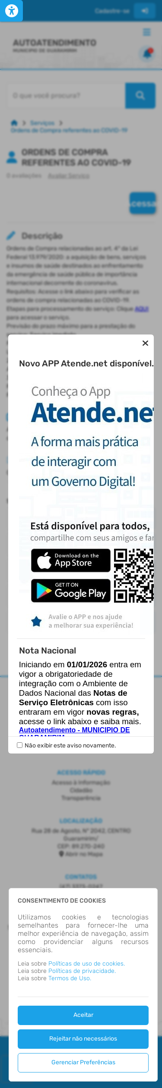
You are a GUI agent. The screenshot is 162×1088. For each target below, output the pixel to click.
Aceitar (83, 1015)
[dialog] (83, 985)
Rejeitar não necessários (83, 1038)
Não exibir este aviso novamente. (70, 687)
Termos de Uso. (69, 978)
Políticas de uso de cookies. (86, 963)
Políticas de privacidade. (82, 971)
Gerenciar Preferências (83, 1062)
